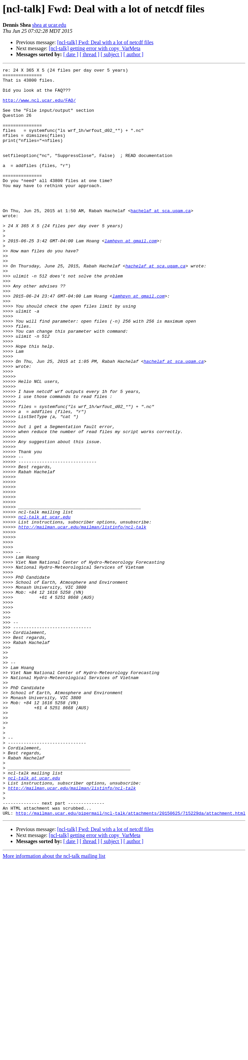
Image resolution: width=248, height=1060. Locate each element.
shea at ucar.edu (49, 25)
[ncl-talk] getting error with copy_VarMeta (95, 48)
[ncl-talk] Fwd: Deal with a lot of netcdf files (105, 42)
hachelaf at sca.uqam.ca (160, 240)
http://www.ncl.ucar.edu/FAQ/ (39, 107)
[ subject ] (111, 54)
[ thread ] (89, 54)
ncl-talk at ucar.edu (44, 607)
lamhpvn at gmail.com (130, 276)
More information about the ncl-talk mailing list (54, 1005)
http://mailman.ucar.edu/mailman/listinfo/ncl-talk (82, 619)
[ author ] (133, 54)
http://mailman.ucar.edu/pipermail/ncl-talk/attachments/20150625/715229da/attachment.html (130, 963)
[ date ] (70, 54)
